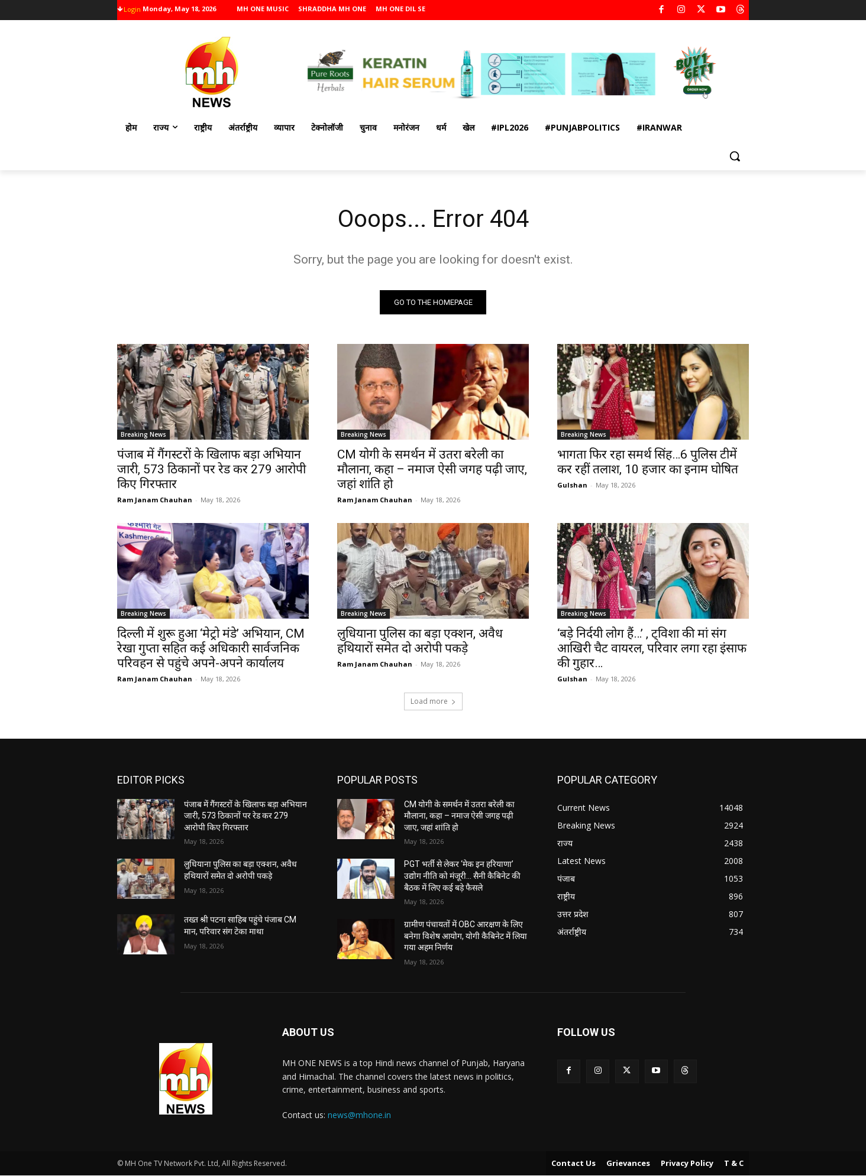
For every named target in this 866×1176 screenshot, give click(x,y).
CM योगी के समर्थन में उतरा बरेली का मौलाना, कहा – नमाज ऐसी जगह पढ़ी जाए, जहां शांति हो (432, 469)
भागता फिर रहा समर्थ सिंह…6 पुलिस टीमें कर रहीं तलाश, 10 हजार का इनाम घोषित (647, 461)
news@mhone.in (359, 1114)
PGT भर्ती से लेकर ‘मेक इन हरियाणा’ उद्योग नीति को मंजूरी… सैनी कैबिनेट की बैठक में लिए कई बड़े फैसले (462, 875)
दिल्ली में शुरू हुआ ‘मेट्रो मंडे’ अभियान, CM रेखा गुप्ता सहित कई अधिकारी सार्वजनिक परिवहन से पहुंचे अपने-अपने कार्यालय (211, 648)
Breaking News (143, 434)
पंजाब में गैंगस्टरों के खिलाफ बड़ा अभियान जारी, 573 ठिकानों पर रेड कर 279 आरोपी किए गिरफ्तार (211, 469)
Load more (433, 701)
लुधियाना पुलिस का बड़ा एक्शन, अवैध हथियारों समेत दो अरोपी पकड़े (420, 640)
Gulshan (572, 484)
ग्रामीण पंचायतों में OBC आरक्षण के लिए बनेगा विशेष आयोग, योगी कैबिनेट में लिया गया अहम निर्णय (465, 936)
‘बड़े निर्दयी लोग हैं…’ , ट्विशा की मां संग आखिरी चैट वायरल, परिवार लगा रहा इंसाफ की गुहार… (652, 648)
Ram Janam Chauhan (154, 499)
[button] (734, 156)
